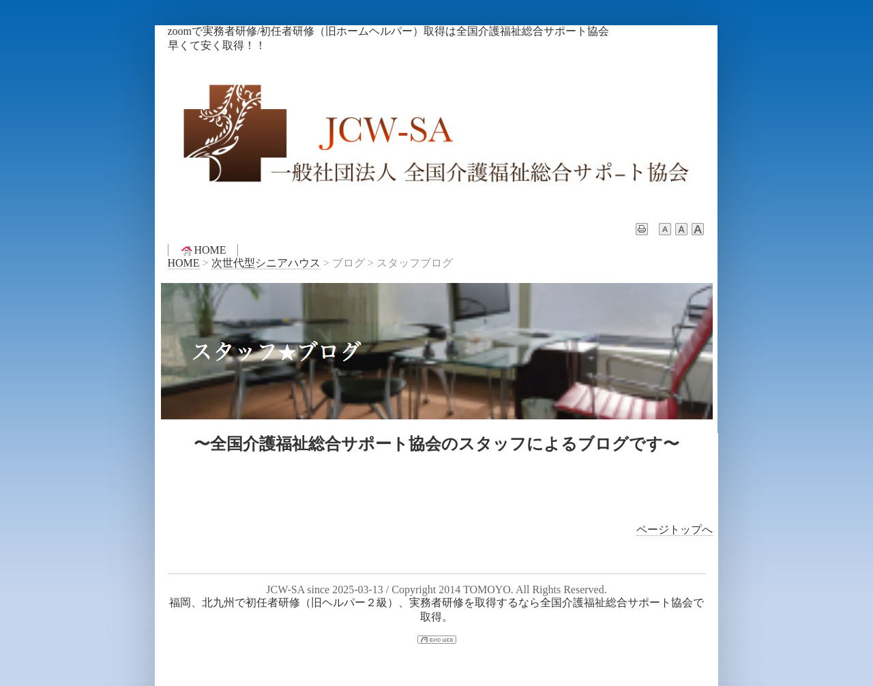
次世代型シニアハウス (266, 263)
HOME (202, 250)
